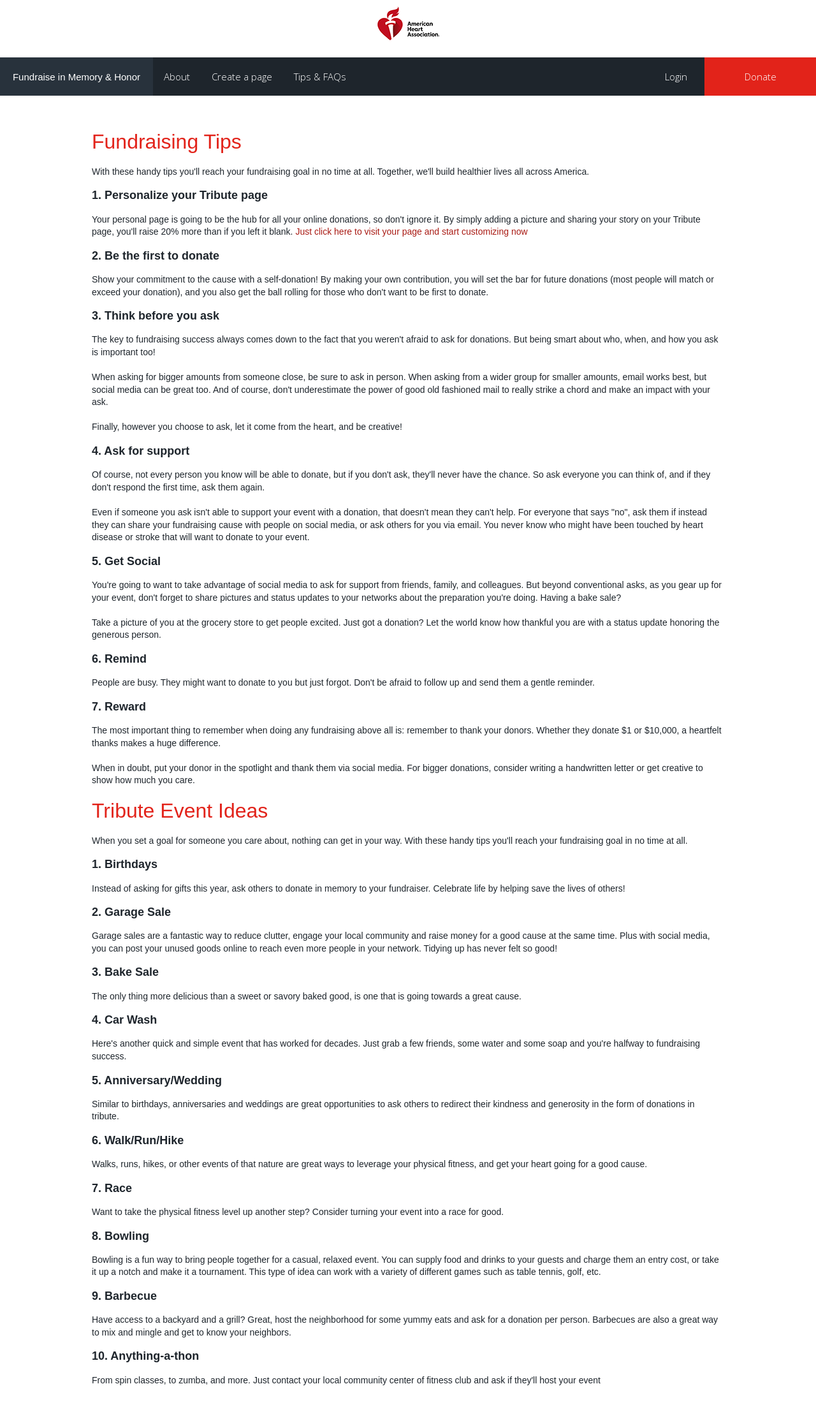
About (177, 76)
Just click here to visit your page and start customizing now (411, 231)
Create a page (242, 76)
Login (676, 76)
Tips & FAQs (320, 76)
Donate (760, 76)
